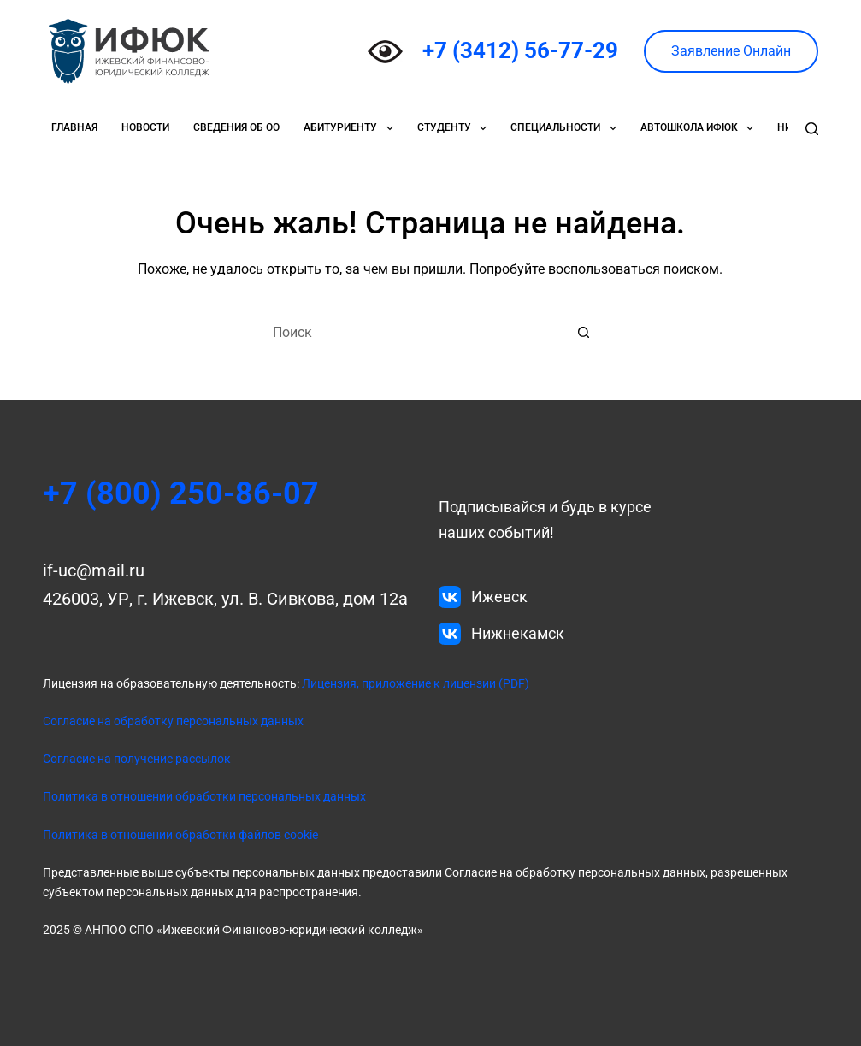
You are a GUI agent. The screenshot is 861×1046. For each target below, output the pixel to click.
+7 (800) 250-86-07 (181, 493)
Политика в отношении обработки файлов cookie (180, 835)
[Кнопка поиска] (584, 332)
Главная (74, 127)
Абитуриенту (351, 128)
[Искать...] (413, 332)
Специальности (566, 128)
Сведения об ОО (236, 127)
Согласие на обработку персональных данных (173, 721)
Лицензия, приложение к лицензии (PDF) (414, 683)
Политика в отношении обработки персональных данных (204, 796)
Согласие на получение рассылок (137, 758)
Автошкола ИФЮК (700, 128)
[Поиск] (811, 128)
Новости (145, 127)
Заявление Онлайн (731, 51)
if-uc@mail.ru (93, 570)
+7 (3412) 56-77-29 (520, 50)
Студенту (455, 128)
